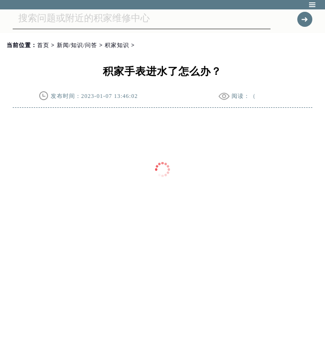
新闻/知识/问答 (77, 45)
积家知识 (117, 45)
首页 (43, 45)
